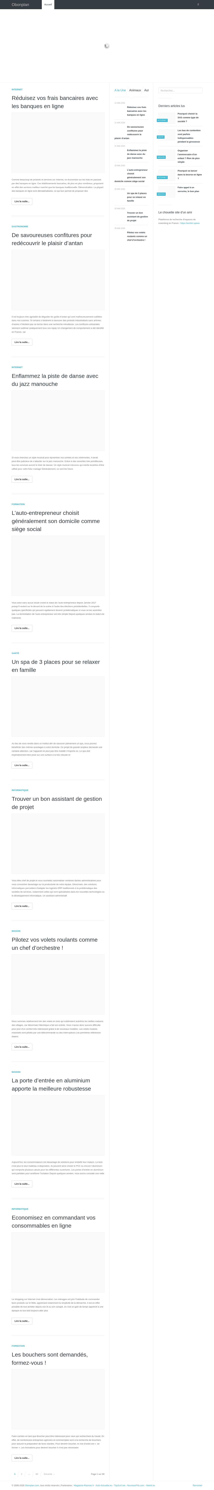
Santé (15, 653)
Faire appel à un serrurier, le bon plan (188, 189)
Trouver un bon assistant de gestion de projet (137, 217)
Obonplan (20, 4)
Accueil (48, 4)
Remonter (197, 1485)
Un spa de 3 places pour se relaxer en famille (137, 197)
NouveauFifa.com (135, 1485)
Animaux (135, 90)
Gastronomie (20, 226)
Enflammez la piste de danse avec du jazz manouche (137, 154)
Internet (17, 89)
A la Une (120, 90)
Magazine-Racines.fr (84, 1485)
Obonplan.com (32, 1485)
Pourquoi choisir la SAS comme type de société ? (188, 117)
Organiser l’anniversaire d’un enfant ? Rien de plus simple (189, 156)
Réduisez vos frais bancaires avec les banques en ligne (136, 111)
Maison (16, 931)
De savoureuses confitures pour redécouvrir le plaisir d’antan (129, 132)
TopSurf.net (119, 1485)
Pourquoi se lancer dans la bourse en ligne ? (190, 175)
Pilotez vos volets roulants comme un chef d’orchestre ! (137, 236)
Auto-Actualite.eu (104, 1485)
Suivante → (49, 1474)
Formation (18, 504)
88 (37, 1474)
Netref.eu (150, 1485)
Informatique (20, 790)
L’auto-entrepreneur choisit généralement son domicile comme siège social (48, 520)
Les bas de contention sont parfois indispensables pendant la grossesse (189, 136)
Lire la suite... (22, 201)
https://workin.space (190, 223)
